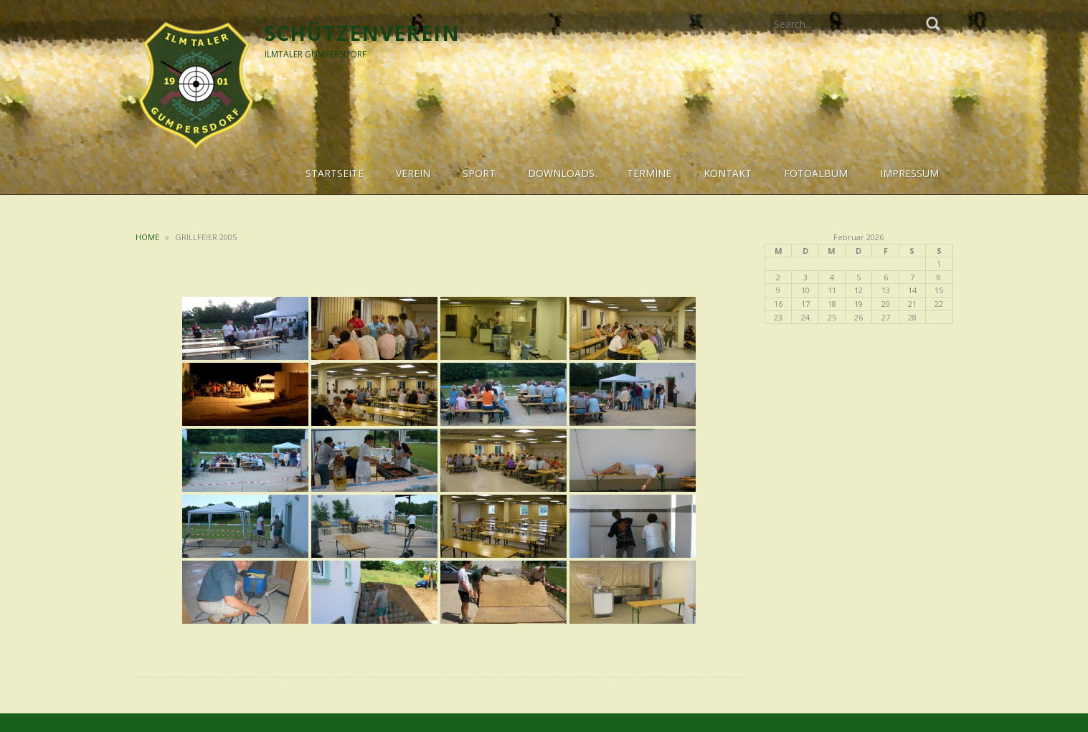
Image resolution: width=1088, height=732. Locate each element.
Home (147, 237)
